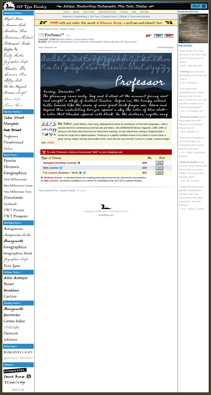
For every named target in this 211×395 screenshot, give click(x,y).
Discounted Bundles (140, 16)
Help (134, 11)
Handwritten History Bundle (104, 42)
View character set (47, 47)
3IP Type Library (128, 42)
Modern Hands (67, 29)
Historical (67, 16)
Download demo (166, 47)
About (76, 11)
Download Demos (107, 11)
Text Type (94, 16)
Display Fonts (109, 16)
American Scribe (189, 117)
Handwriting (81, 16)
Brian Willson (66, 39)
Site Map (144, 11)
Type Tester (89, 11)
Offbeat (123, 16)
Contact (124, 11)
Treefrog (185, 71)
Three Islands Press (48, 29)
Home (66, 11)
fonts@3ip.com (106, 215)
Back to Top (18, 389)
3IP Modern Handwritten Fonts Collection (68, 42)
